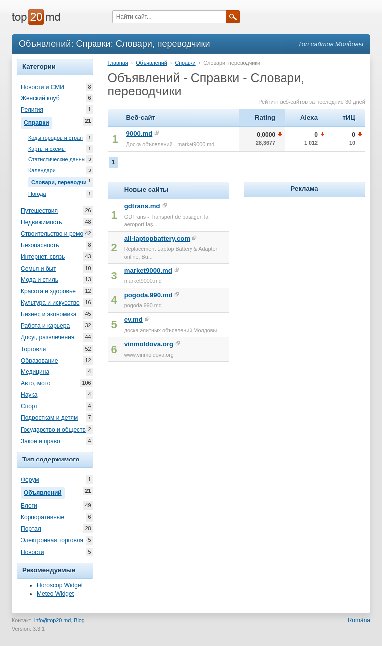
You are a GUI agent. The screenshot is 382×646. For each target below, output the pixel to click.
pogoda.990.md (148, 295)
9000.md (139, 133)
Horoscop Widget (60, 585)
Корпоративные (42, 517)
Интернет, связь (43, 257)
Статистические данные (58, 159)
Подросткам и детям (49, 418)
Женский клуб (40, 98)
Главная (118, 63)
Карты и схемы (47, 149)
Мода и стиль (39, 280)
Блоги (29, 506)
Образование (39, 361)
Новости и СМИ (42, 87)
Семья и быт (38, 269)
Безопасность (40, 245)
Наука (29, 395)
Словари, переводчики (62, 181)
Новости (32, 552)
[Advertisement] (313, 262)
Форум (30, 480)
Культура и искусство (50, 303)
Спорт (29, 406)
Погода (37, 194)
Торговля (33, 349)
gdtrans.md (142, 206)
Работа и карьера (45, 326)
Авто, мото (36, 383)
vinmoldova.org (148, 344)
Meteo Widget (55, 593)
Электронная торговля (52, 540)
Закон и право (40, 441)
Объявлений (44, 491)
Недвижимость (41, 222)
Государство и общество (55, 430)
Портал (31, 529)
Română (359, 620)
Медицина (35, 372)
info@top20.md (52, 620)
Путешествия (39, 211)
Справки (38, 121)
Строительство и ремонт (55, 234)
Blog (79, 620)
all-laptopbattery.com (157, 238)
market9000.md (148, 270)
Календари (42, 170)
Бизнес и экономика (48, 314)
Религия (32, 110)
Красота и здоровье (48, 291)
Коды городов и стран (55, 138)
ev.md (133, 319)
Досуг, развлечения (47, 337)
